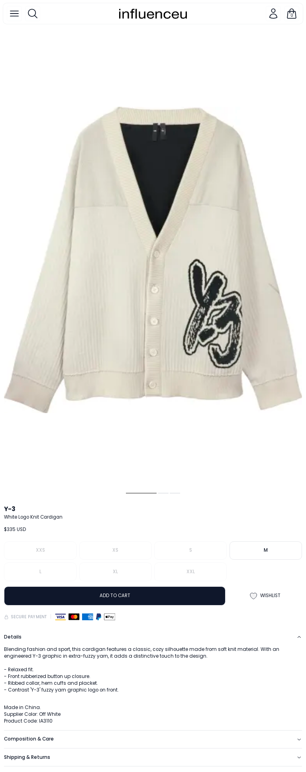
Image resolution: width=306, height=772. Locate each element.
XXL (190, 571)
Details (153, 637)
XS (115, 550)
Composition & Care (153, 739)
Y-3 (10, 509)
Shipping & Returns (153, 757)
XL (115, 571)
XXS (40, 550)
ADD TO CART (115, 595)
